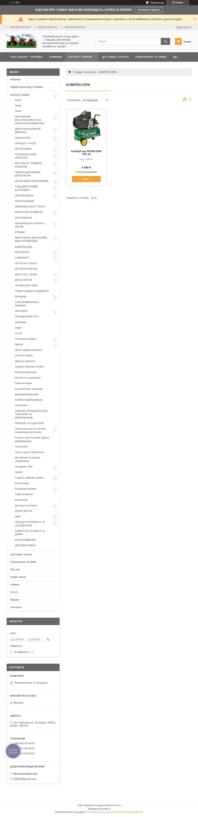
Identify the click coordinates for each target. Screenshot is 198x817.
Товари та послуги (85, 72)
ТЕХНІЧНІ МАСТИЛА (26, 285)
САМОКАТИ (21, 257)
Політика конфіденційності (129, 812)
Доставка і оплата (21, 554)
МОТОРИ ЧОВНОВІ (26, 268)
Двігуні (19, 344)
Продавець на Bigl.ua (99, 808)
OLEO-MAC (21, 446)
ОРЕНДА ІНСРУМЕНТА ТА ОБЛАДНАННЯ (30, 524)
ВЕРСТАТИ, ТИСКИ (26, 274)
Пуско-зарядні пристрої (28, 349)
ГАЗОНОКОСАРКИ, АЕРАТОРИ (26, 156)
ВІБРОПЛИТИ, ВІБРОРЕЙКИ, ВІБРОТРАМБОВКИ (31, 239)
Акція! (18, 327)
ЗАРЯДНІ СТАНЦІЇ (25, 143)
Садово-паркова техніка (29, 366)
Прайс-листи (18, 577)
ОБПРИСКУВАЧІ (24, 195)
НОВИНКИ (55, 57)
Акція (18, 100)
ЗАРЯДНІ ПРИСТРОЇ (27, 316)
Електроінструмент (26, 338)
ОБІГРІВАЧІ (21, 311)
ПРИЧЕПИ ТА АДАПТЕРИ (29, 423)
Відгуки (14, 599)
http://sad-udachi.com (25, 773)
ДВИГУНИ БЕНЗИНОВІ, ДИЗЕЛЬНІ (28, 130)
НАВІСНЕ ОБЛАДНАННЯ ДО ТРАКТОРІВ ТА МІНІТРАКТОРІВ (31, 414)
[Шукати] (165, 41)
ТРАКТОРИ (21, 405)
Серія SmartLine (24, 494)
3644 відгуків (157, 2)
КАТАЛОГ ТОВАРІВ (80, 57)
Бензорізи (20, 322)
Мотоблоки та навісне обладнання (27, 459)
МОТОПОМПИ (23, 148)
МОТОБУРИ (22, 252)
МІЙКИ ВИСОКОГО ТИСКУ (30, 206)
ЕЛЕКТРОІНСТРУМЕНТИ (29, 212)
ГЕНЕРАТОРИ (22, 137)
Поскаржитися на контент (100, 812)
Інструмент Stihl (24, 466)
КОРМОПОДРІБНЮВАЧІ (29, 399)
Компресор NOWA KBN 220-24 (86, 153)
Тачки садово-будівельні (29, 452)
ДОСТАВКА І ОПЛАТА (115, 57)
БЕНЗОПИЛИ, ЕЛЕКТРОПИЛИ (31, 181)
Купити (86, 179)
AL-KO (18, 333)
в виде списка (189, 100)
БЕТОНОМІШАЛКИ (25, 539)
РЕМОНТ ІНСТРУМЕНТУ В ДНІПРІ (30, 533)
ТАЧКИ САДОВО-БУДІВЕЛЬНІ (32, 291)
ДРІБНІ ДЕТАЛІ (23, 511)
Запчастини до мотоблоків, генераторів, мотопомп (30, 430)
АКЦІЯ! (18, 472)
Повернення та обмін (23, 561)
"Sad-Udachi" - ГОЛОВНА (26, 57)
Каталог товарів (19, 94)
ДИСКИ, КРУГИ (23, 280)
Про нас (15, 569)
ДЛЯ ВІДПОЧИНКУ (25, 545)
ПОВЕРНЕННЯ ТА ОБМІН (150, 57)
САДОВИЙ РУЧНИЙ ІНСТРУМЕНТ (26, 188)
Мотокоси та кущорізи (27, 377)
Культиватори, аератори (29, 388)
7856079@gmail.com (25, 778)
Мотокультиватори (25, 372)
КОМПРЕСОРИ (23, 246)
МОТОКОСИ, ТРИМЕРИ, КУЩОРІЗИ (29, 165)
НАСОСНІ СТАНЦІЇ (26, 263)
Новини (14, 584)
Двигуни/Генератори (26, 394)
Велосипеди (22, 483)
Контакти (15, 607)
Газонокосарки (23, 383)
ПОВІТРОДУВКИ (24, 201)
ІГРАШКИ (20, 232)
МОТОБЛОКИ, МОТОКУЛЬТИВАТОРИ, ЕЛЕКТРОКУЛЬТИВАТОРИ (29, 120)
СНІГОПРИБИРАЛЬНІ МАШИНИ (27, 304)
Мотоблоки (21, 500)
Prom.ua (116, 805)
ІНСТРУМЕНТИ (23, 217)
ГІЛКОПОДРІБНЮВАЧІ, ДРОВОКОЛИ (28, 174)
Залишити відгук (149, 9)
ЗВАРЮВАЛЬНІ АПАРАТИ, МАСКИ (30, 225)
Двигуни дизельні (25, 361)
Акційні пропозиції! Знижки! (26, 87)
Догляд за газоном (26, 505)
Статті (14, 592)
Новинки (15, 79)
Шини (18, 516)
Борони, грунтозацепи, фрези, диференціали (32, 439)
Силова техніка (24, 355)
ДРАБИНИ (20, 296)
